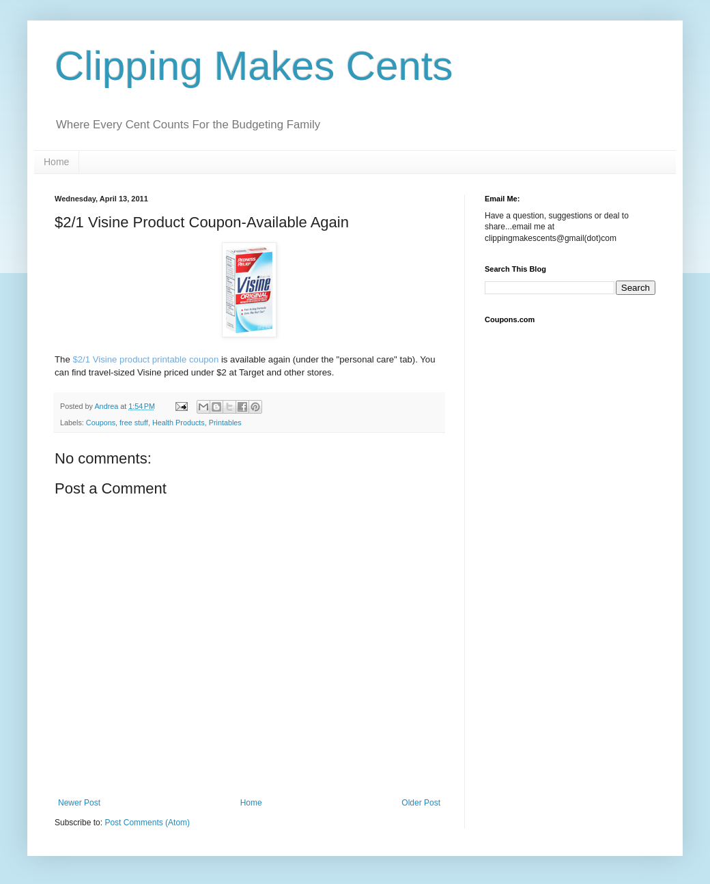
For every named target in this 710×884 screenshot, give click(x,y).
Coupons (100, 422)
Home (56, 161)
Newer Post (79, 803)
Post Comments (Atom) (147, 822)
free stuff (133, 422)
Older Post (420, 803)
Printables (225, 422)
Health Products (178, 422)
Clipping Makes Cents (254, 66)
